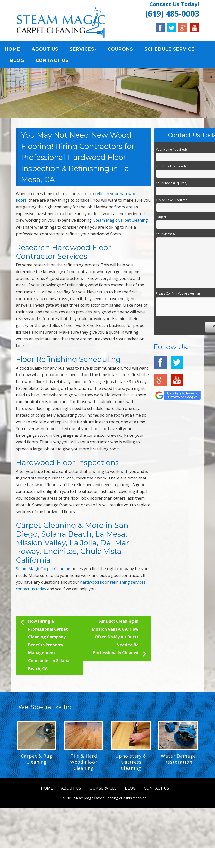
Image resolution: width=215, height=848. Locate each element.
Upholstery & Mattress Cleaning (131, 763)
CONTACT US (52, 60)
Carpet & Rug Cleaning (36, 760)
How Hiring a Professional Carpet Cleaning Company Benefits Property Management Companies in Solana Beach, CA (44, 645)
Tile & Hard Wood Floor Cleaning (83, 763)
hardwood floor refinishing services (113, 583)
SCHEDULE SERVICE (169, 49)
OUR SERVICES (103, 789)
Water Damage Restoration (178, 760)
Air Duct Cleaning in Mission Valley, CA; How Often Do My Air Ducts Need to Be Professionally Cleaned (119, 639)
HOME (12, 49)
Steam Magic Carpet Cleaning (120, 221)
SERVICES (82, 49)
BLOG (17, 60)
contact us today (31, 589)
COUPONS (120, 49)
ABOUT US (45, 49)
